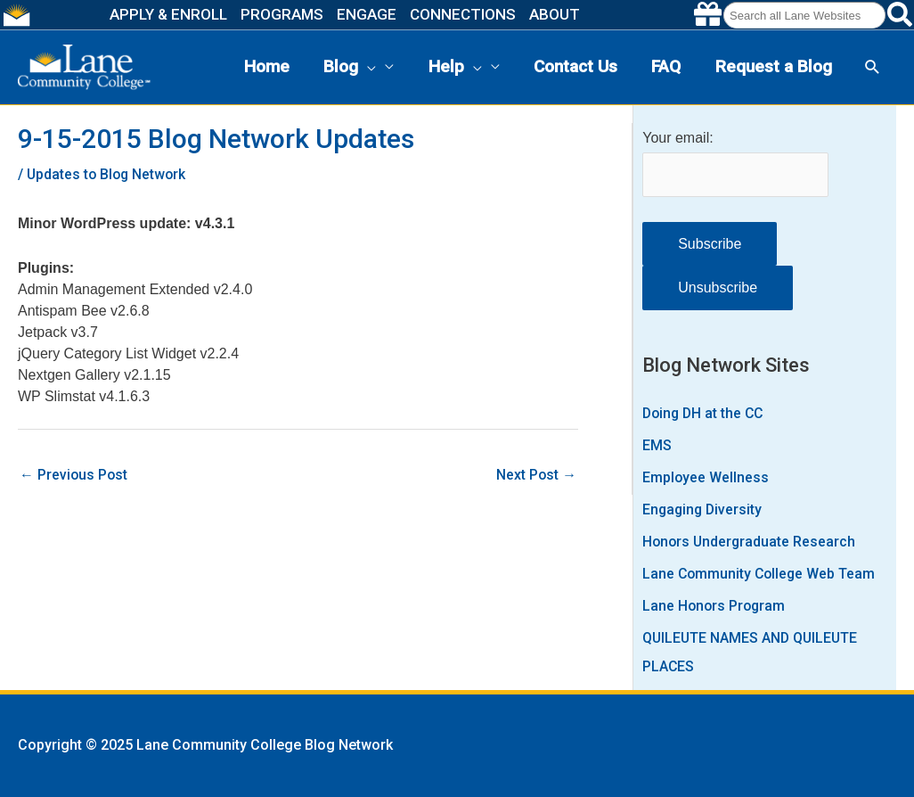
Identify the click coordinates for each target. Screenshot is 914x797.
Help (455, 67)
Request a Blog (773, 66)
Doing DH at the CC (705, 413)
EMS (657, 445)
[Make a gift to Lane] (708, 14)
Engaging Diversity (703, 509)
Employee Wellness (706, 477)
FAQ (666, 66)
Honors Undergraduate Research (750, 541)
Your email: (677, 137)
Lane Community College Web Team (760, 573)
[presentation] (367, 67)
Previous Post (74, 474)
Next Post (535, 474)
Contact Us (575, 66)
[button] (872, 67)
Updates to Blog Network (108, 174)
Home (267, 66)
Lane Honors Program (715, 605)
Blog (349, 67)
